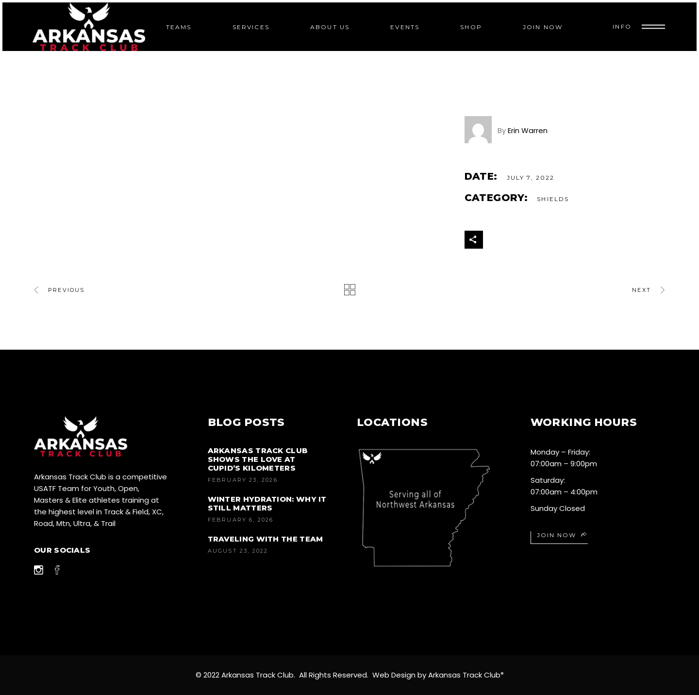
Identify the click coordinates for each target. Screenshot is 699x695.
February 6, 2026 (241, 519)
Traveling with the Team (265, 538)
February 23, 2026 (243, 479)
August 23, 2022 (238, 550)
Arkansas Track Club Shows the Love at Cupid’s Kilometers (258, 459)
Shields (553, 199)
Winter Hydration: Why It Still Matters (267, 503)
